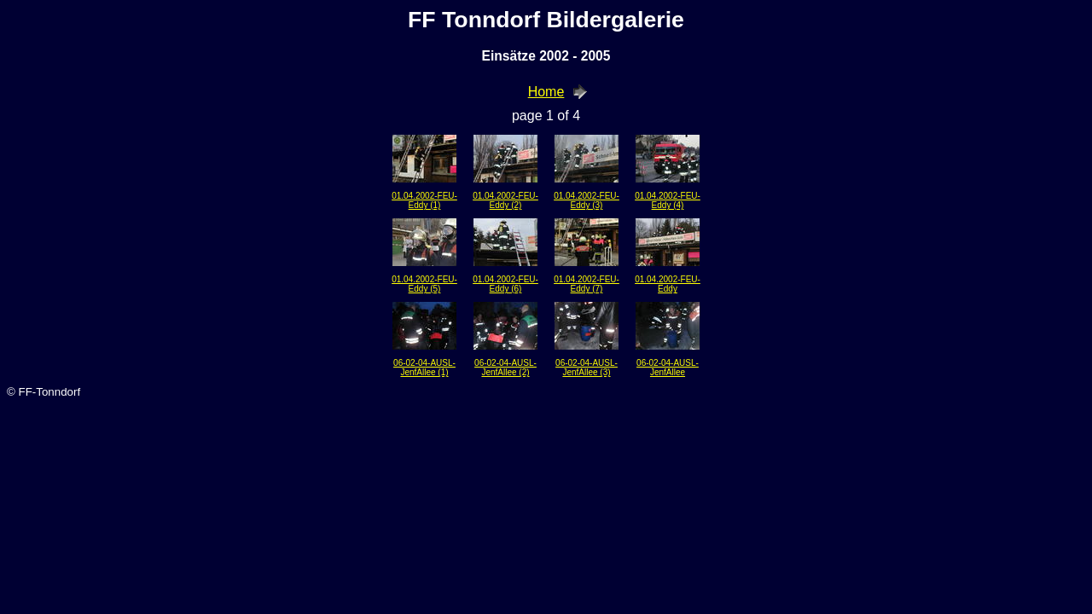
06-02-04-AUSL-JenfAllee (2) (505, 367)
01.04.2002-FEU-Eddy (667, 284)
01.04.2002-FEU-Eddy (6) (505, 284)
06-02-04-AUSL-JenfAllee (667, 367)
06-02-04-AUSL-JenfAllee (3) (586, 367)
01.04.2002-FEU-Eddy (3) (586, 200)
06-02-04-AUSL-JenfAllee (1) (424, 367)
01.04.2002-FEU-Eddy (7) (586, 284)
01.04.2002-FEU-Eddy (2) (505, 200)
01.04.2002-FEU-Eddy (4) (667, 200)
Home (546, 91)
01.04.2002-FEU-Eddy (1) (424, 200)
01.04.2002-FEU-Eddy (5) (424, 284)
